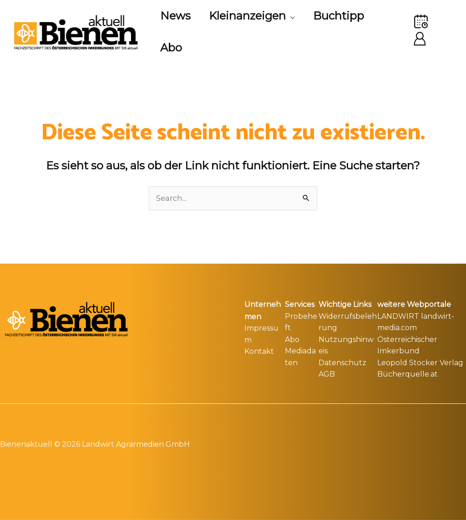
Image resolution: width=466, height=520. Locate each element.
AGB (327, 373)
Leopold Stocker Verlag (420, 361)
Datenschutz (342, 361)
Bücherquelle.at (407, 373)
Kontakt (259, 350)
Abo (292, 338)
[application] (295, 16)
